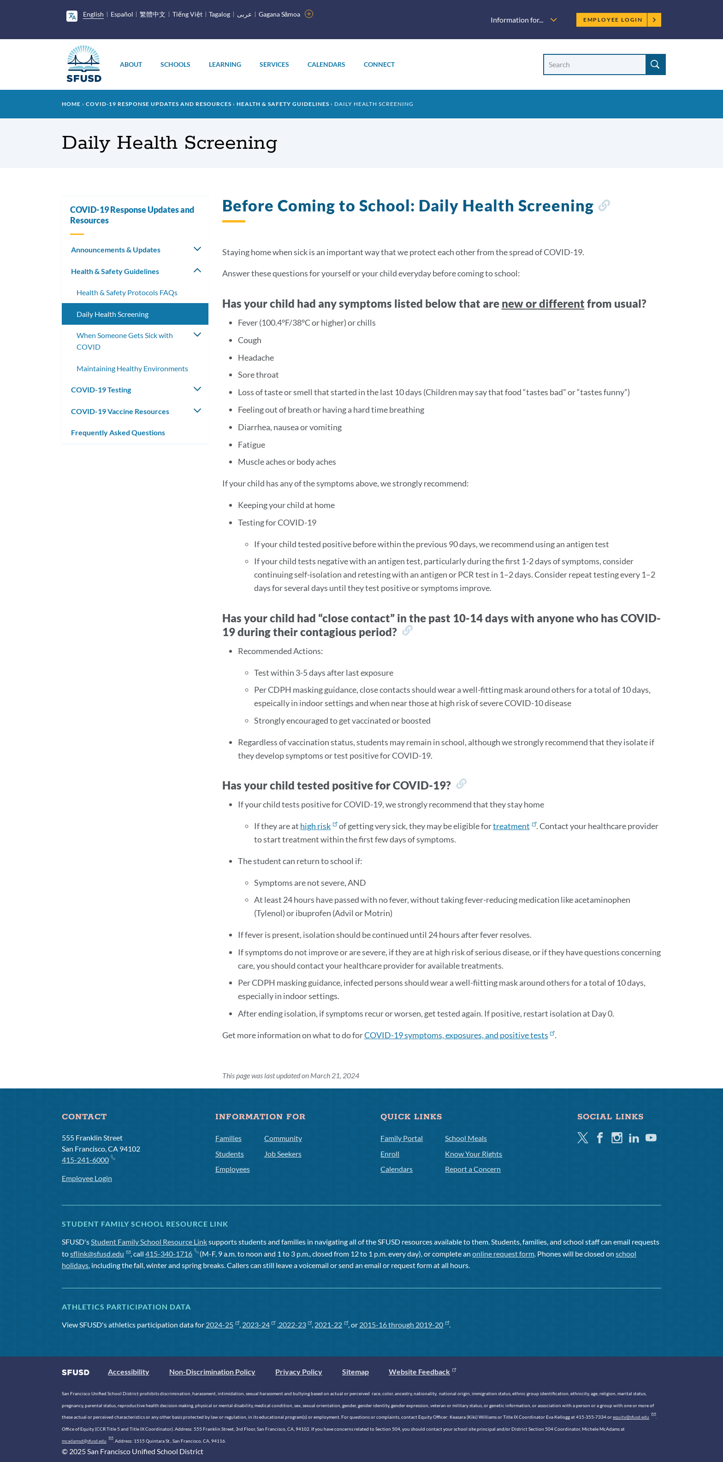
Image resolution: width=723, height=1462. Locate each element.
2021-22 (331, 1324)
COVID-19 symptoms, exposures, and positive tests (459, 1035)
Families (228, 1138)
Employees (232, 1168)
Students (229, 1153)
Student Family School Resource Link (149, 1241)
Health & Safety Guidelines (283, 103)
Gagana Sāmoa (280, 14)
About (131, 64)
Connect (379, 64)
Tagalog (219, 14)
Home (71, 103)
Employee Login (620, 19)
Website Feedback (422, 1371)
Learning (225, 64)
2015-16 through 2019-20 (404, 1324)
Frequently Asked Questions (118, 432)
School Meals (466, 1138)
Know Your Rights (473, 1153)
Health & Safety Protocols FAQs (127, 292)
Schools (175, 64)
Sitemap (355, 1371)
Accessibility (128, 1371)
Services (274, 64)
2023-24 (259, 1324)
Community (283, 1138)
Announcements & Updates (115, 249)
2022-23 (295, 1324)
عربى (244, 14)
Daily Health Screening (112, 314)
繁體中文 (153, 14)
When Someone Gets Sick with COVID (125, 341)
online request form (503, 1253)
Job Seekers (283, 1153)
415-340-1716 (171, 1253)
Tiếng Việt (187, 14)
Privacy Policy (298, 1371)
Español (122, 14)
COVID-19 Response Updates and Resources (158, 103)
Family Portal (401, 1138)
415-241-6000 (88, 1159)
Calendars (326, 64)
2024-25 (222, 1324)
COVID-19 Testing (101, 389)
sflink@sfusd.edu (100, 1253)
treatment (514, 826)
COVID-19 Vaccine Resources (120, 411)
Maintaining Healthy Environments (132, 368)
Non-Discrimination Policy (212, 1371)
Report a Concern (473, 1168)
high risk (318, 826)
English (93, 14)
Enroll (389, 1153)
